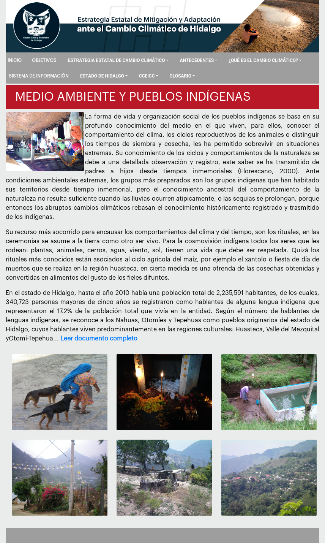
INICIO (15, 60)
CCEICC (147, 76)
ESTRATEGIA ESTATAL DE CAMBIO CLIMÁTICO (116, 60)
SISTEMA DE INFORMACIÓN (39, 76)
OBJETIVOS (44, 60)
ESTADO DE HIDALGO (102, 76)
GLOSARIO (181, 76)
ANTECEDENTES (197, 60)
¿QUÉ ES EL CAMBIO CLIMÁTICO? (263, 60)
